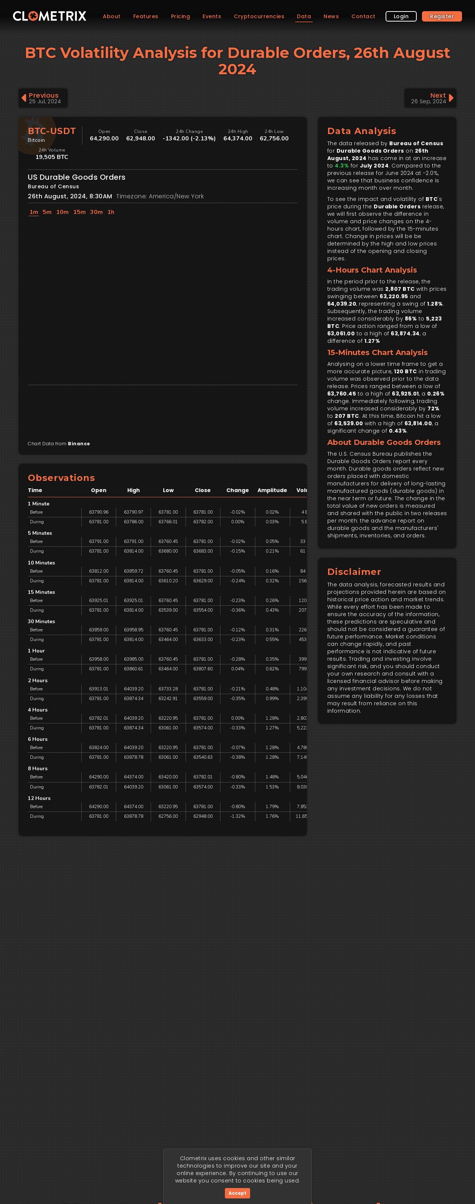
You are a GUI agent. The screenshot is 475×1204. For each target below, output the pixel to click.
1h (110, 212)
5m (47, 212)
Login (401, 40)
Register (442, 40)
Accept (237, 1193)
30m (96, 212)
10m (62, 212)
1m (33, 212)
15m (79, 212)
